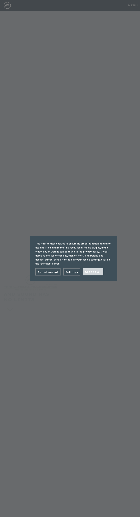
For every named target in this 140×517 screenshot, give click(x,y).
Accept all (93, 272)
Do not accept (48, 272)
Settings (71, 272)
